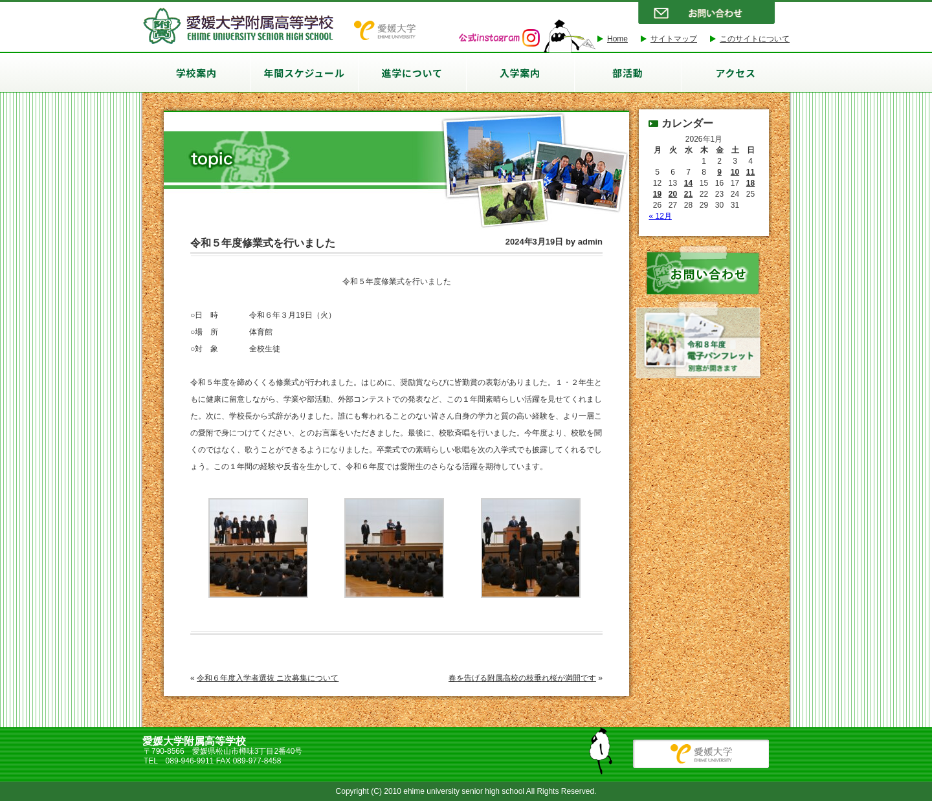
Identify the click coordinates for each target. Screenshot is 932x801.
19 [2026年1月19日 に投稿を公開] (657, 194)
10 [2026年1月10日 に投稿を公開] (735, 172)
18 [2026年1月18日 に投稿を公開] (750, 183)
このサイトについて (755, 38)
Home (617, 38)
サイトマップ (673, 38)
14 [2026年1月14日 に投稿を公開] (688, 183)
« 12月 (660, 216)
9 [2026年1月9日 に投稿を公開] (719, 172)
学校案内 (196, 73)
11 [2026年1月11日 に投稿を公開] (750, 172)
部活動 (627, 73)
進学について (412, 73)
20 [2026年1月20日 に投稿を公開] (673, 194)
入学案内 (520, 73)
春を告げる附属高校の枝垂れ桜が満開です (522, 678)
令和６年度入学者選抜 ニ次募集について (267, 678)
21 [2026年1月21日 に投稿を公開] (688, 194)
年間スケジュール (304, 73)
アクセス (735, 73)
